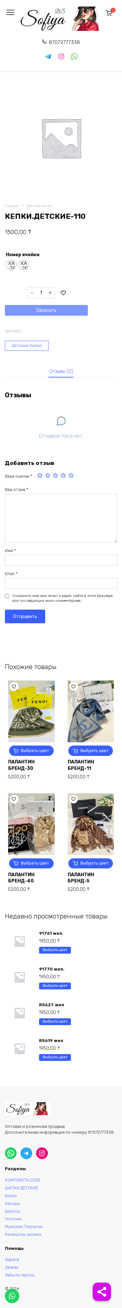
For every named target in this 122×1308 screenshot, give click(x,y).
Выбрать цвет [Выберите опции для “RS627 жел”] (55, 1021)
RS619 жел (51, 1040)
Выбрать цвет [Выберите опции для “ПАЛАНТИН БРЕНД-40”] (35, 863)
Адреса (12, 1259)
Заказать (46, 310)
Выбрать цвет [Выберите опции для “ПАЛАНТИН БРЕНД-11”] (94, 750)
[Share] (102, 1292)
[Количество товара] (41, 292)
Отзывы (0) (61, 371)
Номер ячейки (22, 255)
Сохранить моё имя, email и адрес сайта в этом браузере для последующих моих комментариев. (62, 598)
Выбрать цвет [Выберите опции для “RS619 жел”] (55, 1057)
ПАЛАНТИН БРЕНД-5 (81, 878)
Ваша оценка (18, 476)
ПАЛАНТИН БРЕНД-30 (21, 765)
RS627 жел (51, 1004)
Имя (10, 550)
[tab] (61, 371)
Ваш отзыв (16, 489)
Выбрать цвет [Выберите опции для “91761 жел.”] (55, 950)
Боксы (11, 1195)
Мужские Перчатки (24, 1226)
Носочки (13, 1218)
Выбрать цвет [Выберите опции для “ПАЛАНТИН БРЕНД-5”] (94, 863)
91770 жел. (51, 969)
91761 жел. (51, 933)
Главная (12, 206)
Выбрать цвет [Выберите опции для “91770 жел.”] (55, 986)
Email (11, 573)
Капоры (12, 1203)
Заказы (11, 1267)
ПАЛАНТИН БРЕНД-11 (81, 765)
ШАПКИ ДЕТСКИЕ (21, 1187)
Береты (12, 1211)
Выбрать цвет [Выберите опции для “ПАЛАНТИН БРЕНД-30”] (35, 750)
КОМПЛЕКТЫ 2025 (22, 1180)
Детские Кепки (39, 206)
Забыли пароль (19, 1275)
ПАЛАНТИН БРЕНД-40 (21, 878)
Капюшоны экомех (23, 1234)
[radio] (11, 265)
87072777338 (64, 42)
